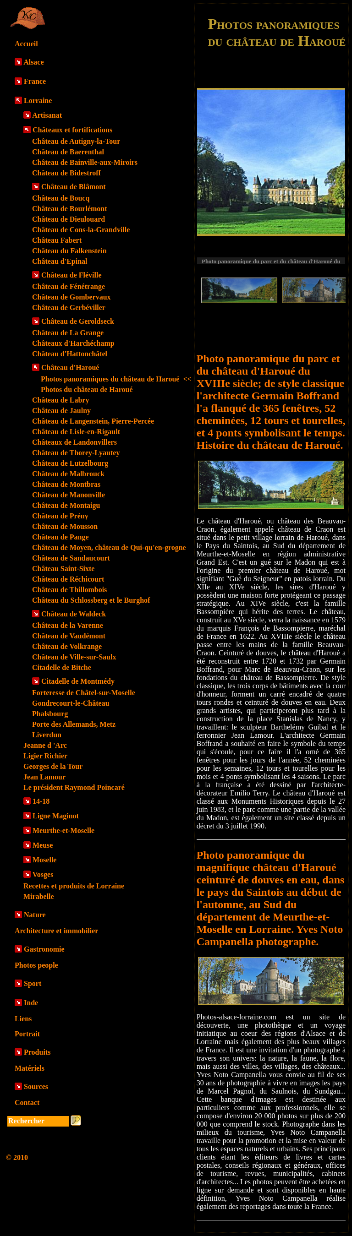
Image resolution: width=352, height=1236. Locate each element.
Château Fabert (57, 240)
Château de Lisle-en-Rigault (76, 432)
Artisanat (47, 115)
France (35, 81)
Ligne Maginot (56, 816)
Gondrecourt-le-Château (71, 703)
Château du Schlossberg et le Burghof (91, 600)
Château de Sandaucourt (71, 558)
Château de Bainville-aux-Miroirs (85, 162)
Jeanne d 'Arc (45, 745)
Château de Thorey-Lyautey (76, 453)
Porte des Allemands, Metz (74, 724)
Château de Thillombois (69, 589)
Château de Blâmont (73, 187)
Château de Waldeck (73, 614)
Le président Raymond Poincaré (74, 787)
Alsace (33, 62)
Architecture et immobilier (56, 931)
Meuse (43, 845)
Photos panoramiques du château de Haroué (116, 379)
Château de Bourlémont (69, 208)
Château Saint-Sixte (63, 568)
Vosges (43, 874)
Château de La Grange (68, 333)
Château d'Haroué (70, 367)
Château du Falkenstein (69, 251)
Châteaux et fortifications (72, 130)
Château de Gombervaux (71, 297)
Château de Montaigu (66, 505)
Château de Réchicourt (68, 579)
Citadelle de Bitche (61, 667)
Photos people (36, 965)
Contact (27, 1102)
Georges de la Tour (52, 766)
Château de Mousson (65, 526)
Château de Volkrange (67, 646)
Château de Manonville (68, 495)
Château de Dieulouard (68, 219)
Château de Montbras (66, 484)
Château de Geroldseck (77, 321)
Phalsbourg (50, 714)
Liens (23, 1019)
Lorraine (38, 100)
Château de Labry (60, 400)
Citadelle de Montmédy (78, 681)
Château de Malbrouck (68, 474)
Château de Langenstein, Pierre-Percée (93, 421)
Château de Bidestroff (66, 173)
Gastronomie (44, 949)
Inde (31, 1003)
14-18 (41, 801)
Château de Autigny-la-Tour (76, 141)
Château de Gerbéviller (68, 307)
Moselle (44, 860)
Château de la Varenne (67, 625)
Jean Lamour (44, 777)
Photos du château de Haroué (87, 389)
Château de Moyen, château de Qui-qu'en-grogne (109, 547)
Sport (32, 983)
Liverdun (46, 735)
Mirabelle (38, 896)
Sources (36, 1086)
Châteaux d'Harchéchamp (73, 343)
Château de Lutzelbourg (70, 463)
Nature (35, 915)
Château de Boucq (60, 198)
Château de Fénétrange (68, 286)
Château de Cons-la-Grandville (81, 230)
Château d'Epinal (59, 261)
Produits (37, 1052)
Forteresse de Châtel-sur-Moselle (83, 693)
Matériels (29, 1068)
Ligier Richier (45, 756)
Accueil (26, 44)
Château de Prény (60, 516)
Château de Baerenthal (68, 152)
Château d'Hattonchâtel (69, 354)
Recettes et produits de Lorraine (73, 886)
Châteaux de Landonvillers (74, 442)
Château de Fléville (71, 275)
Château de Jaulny (61, 410)
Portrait (27, 1034)
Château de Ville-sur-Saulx (74, 657)
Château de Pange (60, 537)
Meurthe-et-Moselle (63, 830)
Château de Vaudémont (68, 636)
